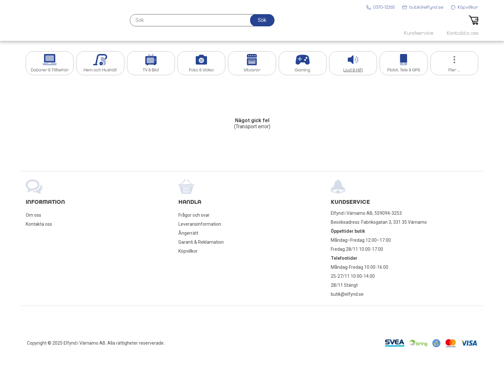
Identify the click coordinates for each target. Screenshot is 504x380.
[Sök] (202, 25)
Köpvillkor (188, 251)
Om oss (33, 215)
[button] (262, 25)
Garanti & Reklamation (201, 242)
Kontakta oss (39, 224)
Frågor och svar (194, 215)
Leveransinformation (199, 224)
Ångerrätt (188, 233)
